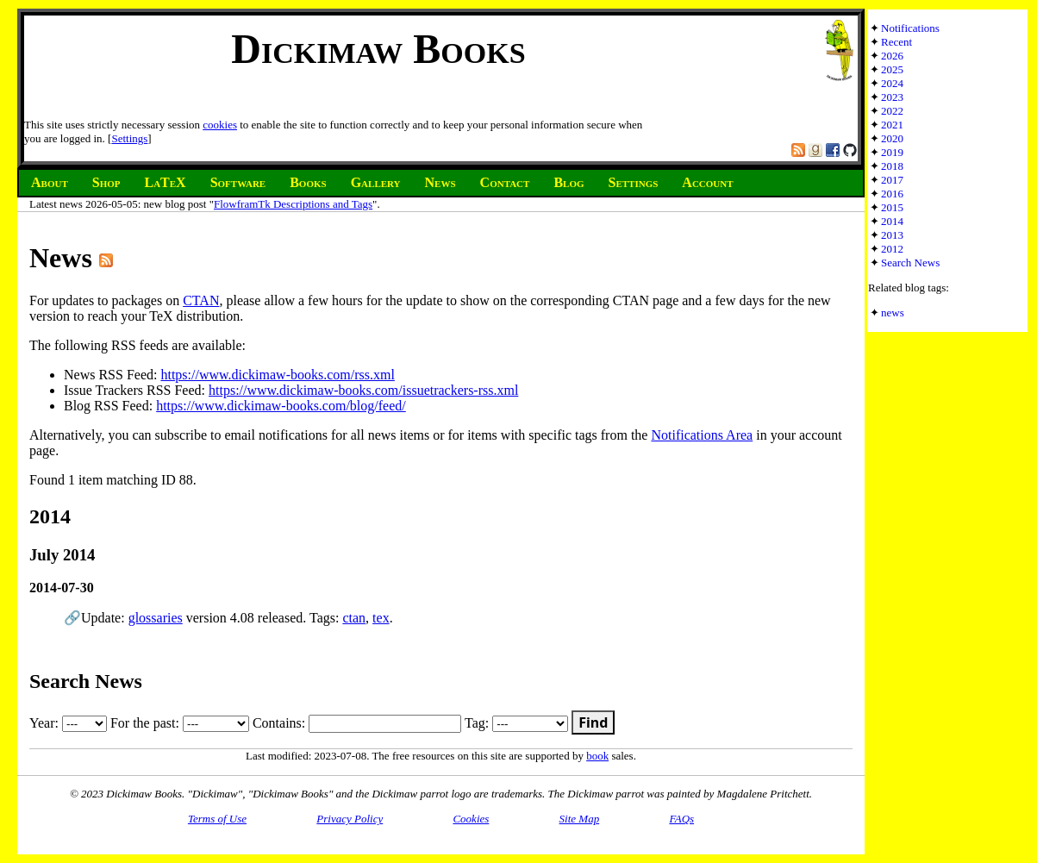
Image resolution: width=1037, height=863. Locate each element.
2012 (892, 248)
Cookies (471, 818)
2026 (892, 55)
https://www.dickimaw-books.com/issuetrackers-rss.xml (363, 390)
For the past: (179, 723)
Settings (129, 138)
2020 (892, 138)
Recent (896, 41)
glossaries (155, 617)
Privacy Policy (349, 818)
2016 (892, 193)
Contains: (357, 723)
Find (593, 722)
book (597, 755)
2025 (892, 69)
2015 (892, 207)
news (892, 312)
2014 (892, 221)
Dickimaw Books (378, 49)
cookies (220, 124)
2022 (892, 110)
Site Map (579, 818)
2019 (892, 152)
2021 (892, 124)
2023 (892, 97)
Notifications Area (702, 435)
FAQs (681, 818)
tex (381, 617)
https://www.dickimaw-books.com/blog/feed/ (281, 405)
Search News (910, 262)
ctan (353, 617)
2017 (892, 179)
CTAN (201, 300)
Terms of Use (217, 818)
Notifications (910, 28)
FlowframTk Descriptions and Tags (293, 203)
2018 (892, 165)
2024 (892, 83)
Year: (68, 723)
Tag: (516, 723)
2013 (892, 234)
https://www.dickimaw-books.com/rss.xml (277, 374)
